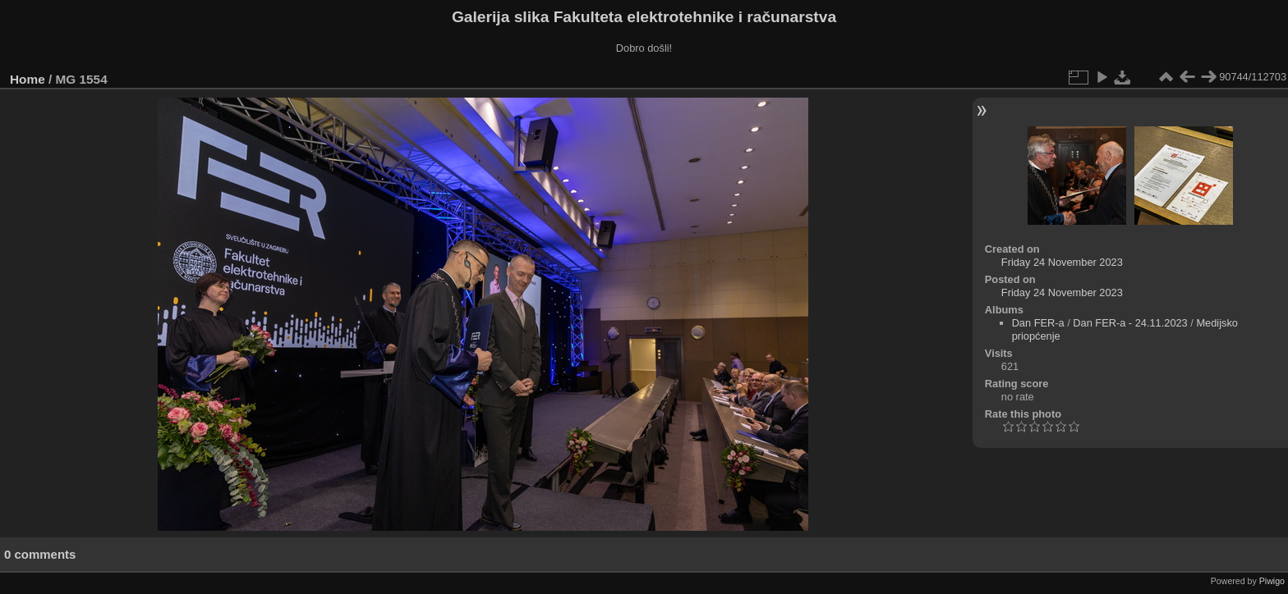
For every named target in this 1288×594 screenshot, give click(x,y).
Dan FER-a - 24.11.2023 (1130, 323)
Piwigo (1272, 581)
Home (27, 79)
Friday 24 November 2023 (1062, 262)
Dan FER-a (1038, 323)
